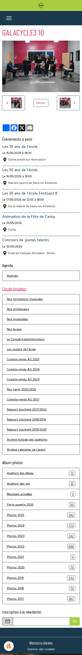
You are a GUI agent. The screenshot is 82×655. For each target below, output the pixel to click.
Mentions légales (41, 643)
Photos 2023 (41, 536)
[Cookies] (9, 646)
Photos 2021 (41, 556)
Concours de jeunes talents (25, 240)
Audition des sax (41, 483)
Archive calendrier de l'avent (26, 449)
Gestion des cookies (41, 649)
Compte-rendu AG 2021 (23, 399)
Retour (40, 103)
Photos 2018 (41, 588)
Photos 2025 (41, 515)
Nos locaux (14, 329)
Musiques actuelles (41, 494)
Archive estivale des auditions (27, 439)
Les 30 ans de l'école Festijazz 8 (29, 193)
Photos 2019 (41, 577)
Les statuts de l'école (21, 349)
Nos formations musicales (25, 299)
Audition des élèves (41, 473)
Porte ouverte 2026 (41, 504)
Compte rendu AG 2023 (23, 379)
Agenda (12, 276)
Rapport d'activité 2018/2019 (26, 419)
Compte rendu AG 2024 (23, 369)
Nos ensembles (17, 319)
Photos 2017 (41, 598)
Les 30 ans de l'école (20, 146)
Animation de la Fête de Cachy (28, 216)
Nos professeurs (18, 309)
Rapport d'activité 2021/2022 (27, 409)
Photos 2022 (41, 546)
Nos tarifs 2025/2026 (21, 389)
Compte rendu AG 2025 (23, 359)
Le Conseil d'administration (25, 339)
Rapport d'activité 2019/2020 (27, 429)
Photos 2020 (41, 567)
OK (74, 621)
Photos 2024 (41, 525)
